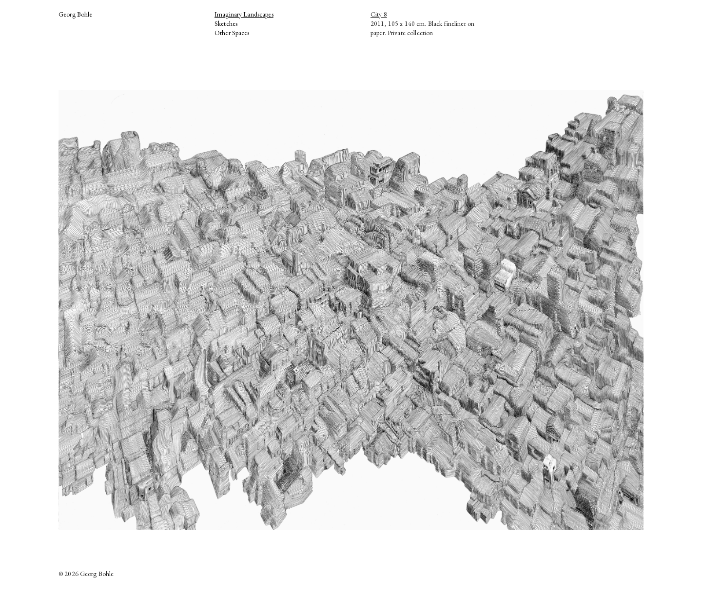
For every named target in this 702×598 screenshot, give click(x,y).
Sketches (225, 23)
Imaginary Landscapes (243, 14)
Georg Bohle (75, 14)
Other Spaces (232, 32)
